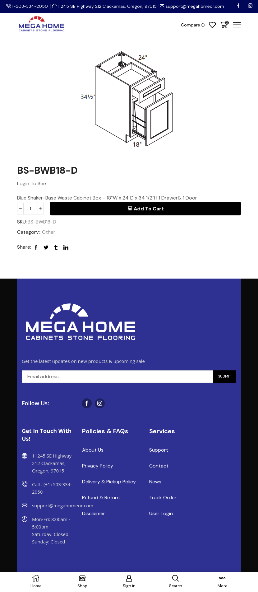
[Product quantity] (31, 208)
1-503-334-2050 (30, 6)
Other (48, 232)
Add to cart (149, 208)
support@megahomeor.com (196, 6)
